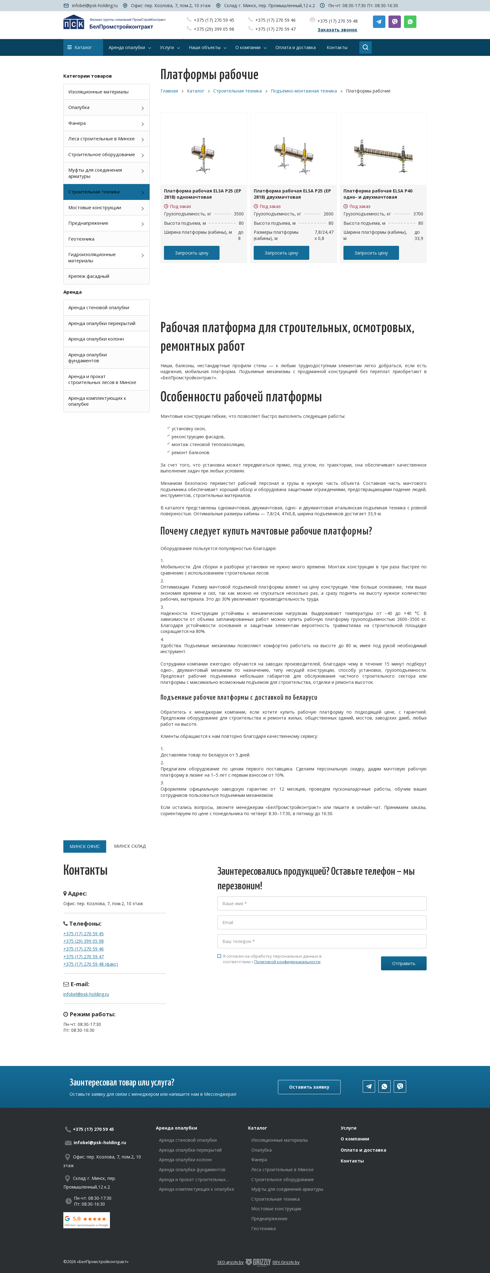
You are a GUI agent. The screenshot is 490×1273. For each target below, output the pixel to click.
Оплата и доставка (363, 1150)
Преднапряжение (88, 223)
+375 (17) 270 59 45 (214, 20)
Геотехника (81, 239)
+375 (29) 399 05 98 (214, 29)
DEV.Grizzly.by (286, 1262)
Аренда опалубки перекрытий (101, 323)
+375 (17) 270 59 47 (275, 29)
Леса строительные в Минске (101, 138)
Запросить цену (191, 253)
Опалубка (78, 107)
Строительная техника (94, 191)
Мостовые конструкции (94, 207)
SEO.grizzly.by (230, 1262)
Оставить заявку (309, 1087)
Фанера (77, 123)
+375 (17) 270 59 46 (275, 20)
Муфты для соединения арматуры (95, 173)
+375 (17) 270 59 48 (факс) (90, 964)
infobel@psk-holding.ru (95, 5)
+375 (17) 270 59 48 (337, 21)
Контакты (352, 1161)
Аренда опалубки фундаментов (87, 357)
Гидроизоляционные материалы (92, 257)
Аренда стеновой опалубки (98, 307)
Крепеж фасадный (88, 276)
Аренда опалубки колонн (96, 339)
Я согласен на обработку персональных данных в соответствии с (269, 958)
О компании (355, 1139)
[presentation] (264, 992)
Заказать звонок (337, 30)
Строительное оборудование (101, 154)
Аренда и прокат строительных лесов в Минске (102, 379)
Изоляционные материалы (98, 91)
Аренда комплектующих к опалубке (97, 401)
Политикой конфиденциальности (287, 961)
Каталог (79, 47)
